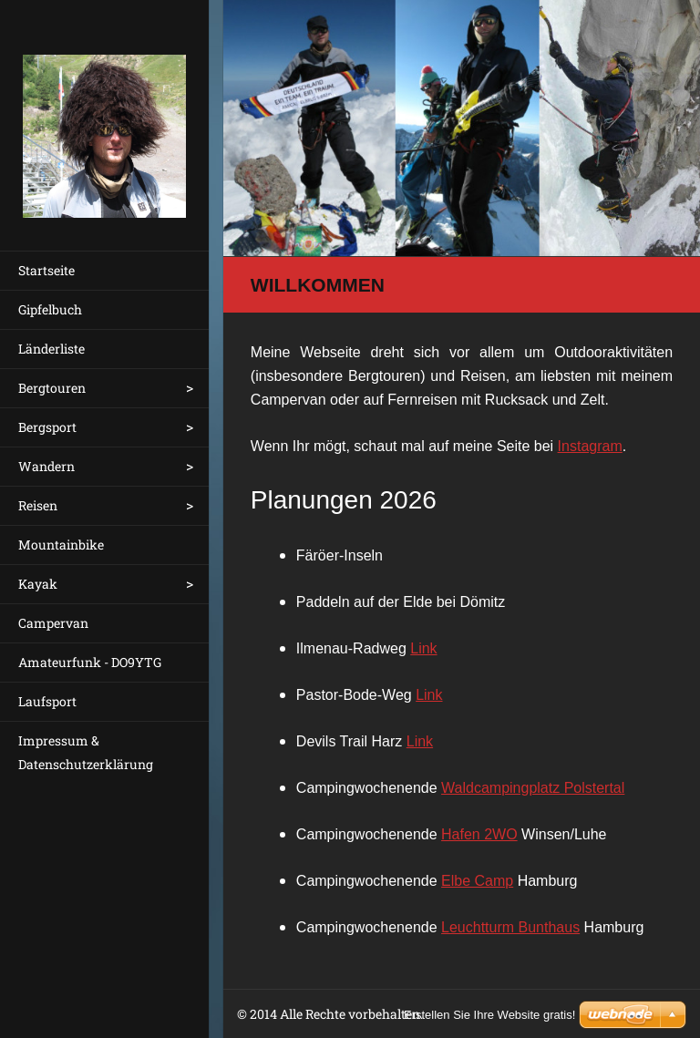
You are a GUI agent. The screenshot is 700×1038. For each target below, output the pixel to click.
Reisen (37, 505)
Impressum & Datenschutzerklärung (85, 752)
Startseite (46, 270)
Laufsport (47, 701)
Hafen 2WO (479, 834)
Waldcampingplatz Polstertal (532, 788)
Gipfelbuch (50, 309)
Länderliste (51, 348)
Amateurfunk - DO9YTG (89, 662)
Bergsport (47, 427)
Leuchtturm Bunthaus (510, 927)
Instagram (590, 446)
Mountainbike (61, 544)
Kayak (37, 583)
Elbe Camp (477, 881)
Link (423, 648)
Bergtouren (52, 387)
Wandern (46, 466)
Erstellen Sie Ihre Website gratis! (489, 1015)
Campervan (53, 623)
